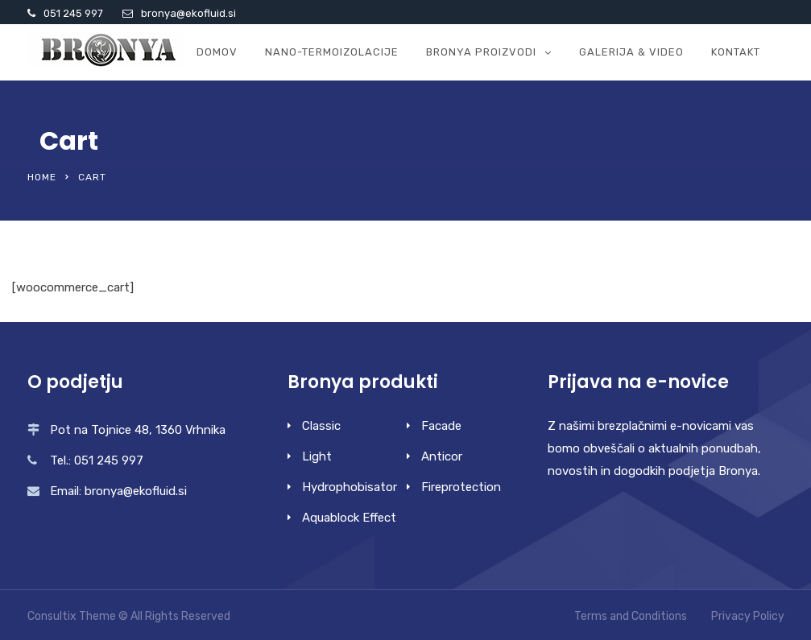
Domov (217, 52)
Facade (441, 426)
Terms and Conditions (630, 616)
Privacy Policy (747, 616)
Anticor (441, 456)
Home (41, 177)
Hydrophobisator (349, 487)
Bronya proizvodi (481, 52)
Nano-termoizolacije (332, 52)
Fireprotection (461, 487)
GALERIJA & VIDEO (631, 52)
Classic (321, 426)
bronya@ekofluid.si (188, 13)
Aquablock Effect (349, 517)
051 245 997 (73, 13)
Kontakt (735, 52)
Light (317, 456)
